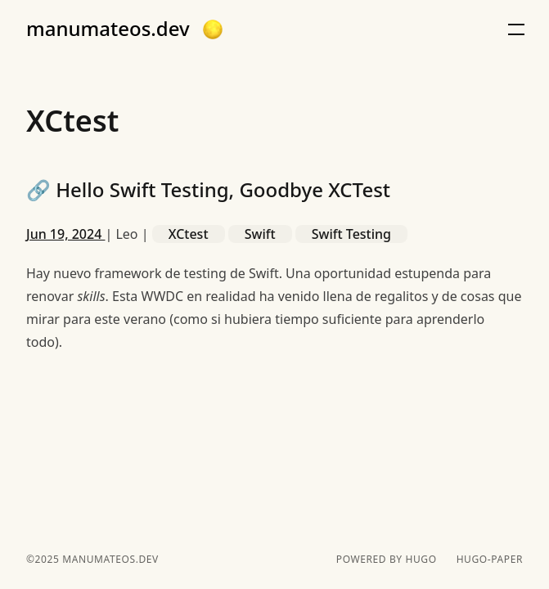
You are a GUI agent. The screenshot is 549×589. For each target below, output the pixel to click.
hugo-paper (490, 559)
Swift (260, 234)
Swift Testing (351, 234)
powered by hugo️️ (386, 559)
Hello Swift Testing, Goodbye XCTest (208, 189)
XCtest (189, 234)
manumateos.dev (108, 29)
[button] (213, 29)
